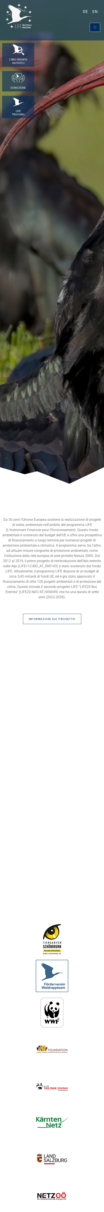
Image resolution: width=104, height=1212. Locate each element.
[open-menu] (95, 27)
